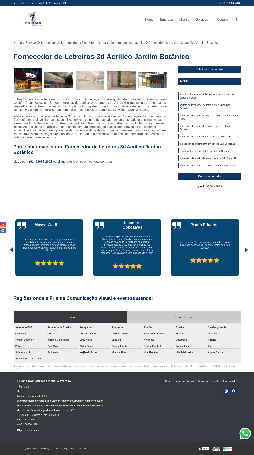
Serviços (202, 19)
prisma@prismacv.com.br (32, 430)
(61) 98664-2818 (230, 3)
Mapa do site (229, 381)
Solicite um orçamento (209, 69)
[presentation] (6, 265)
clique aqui (65, 161)
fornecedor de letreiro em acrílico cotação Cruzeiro (206, 138)
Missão (184, 19)
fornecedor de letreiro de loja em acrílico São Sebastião (209, 160)
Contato (222, 19)
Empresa (166, 19)
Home (149, 19)
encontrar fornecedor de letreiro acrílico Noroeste (205, 153)
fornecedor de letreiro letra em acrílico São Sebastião (207, 145)
